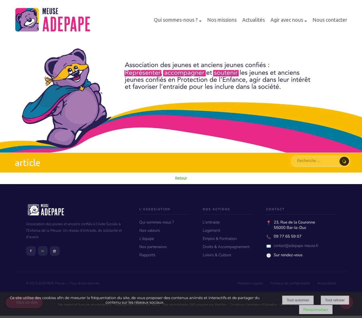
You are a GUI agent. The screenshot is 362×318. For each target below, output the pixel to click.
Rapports (147, 255)
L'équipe (146, 238)
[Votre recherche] (317, 161)
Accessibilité (326, 283)
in (42, 251)
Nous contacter (329, 20)
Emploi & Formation (220, 238)
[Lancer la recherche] (344, 161)
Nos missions (222, 20)
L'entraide (211, 222)
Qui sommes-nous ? (176, 20)
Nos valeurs (149, 230)
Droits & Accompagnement (226, 246)
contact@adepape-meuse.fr (296, 245)
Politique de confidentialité (290, 283)
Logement (211, 230)
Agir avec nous (286, 20)
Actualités (253, 20)
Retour (181, 178)
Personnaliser (315, 309)
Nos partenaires (153, 246)
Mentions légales (250, 283)
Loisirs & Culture (217, 255)
